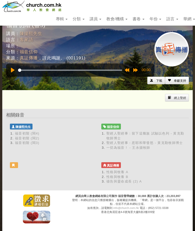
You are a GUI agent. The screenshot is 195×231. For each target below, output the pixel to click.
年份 (155, 19)
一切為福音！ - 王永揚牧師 (128, 148)
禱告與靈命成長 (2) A (124, 181)
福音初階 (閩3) (27, 143)
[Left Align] (177, 80)
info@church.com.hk (126, 207)
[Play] (13, 70)
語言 (172, 19)
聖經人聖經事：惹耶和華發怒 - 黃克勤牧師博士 (144, 143)
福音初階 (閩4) (27, 133)
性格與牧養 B (117, 177)
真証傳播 (29, 58)
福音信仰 (29, 52)
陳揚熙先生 (31, 33)
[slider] (70, 70)
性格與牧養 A (117, 172)
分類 (78, 19)
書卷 (138, 19)
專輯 (62, 19)
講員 (95, 19)
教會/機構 (116, 19)
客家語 (27, 39)
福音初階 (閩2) (27, 138)
